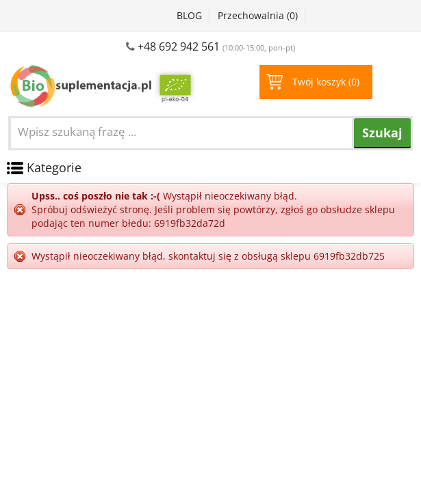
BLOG (189, 15)
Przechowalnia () (258, 15)
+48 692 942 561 (179, 46)
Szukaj (382, 132)
